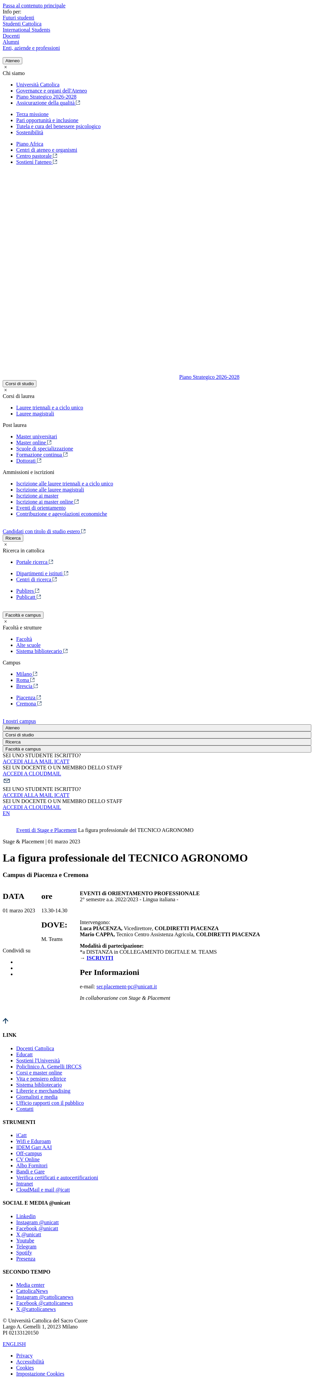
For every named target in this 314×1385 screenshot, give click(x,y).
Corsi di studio (19, 383)
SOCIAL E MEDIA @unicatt (36, 1203)
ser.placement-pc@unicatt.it (126, 986)
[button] (157, 781)
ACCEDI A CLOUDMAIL (32, 773)
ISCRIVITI (100, 958)
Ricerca (13, 538)
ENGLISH (14, 1344)
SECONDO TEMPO (27, 1272)
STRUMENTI (19, 1122)
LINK (10, 1035)
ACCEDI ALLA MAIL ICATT (36, 761)
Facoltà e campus (23, 615)
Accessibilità (30, 1361)
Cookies (25, 1368)
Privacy (24, 1355)
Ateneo (12, 60)
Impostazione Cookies (40, 1374)
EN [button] (6, 813)
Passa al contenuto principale (34, 5)
